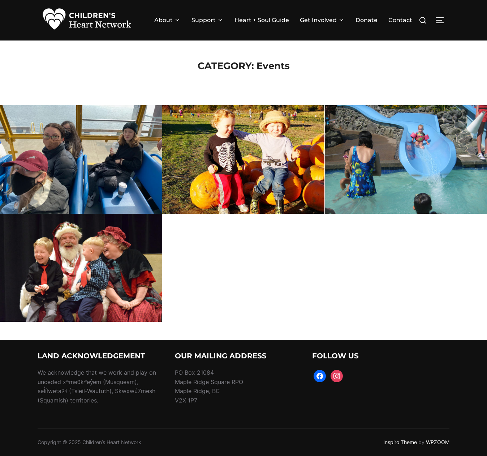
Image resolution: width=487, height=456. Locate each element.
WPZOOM (437, 442)
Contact (400, 20)
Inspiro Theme (400, 442)
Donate (366, 20)
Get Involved (322, 20)
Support (207, 20)
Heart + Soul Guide (261, 20)
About (167, 20)
